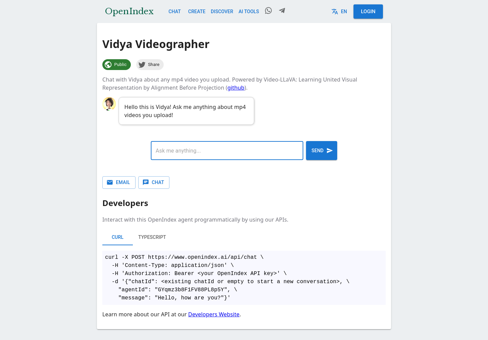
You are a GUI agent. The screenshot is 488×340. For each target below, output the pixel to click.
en (340, 11)
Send (321, 150)
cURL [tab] (117, 237)
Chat (174, 11)
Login (368, 11)
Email (119, 182)
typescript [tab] (152, 237)
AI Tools (249, 11)
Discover (222, 11)
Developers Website (213, 314)
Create (196, 11)
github (235, 87)
